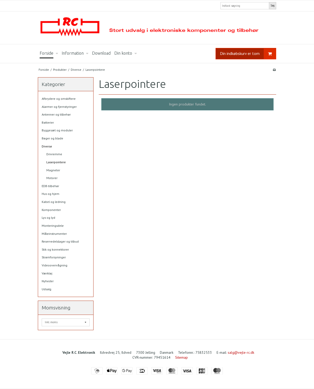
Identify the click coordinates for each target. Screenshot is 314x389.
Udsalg (46, 289)
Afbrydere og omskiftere (59, 99)
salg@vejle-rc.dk (241, 352)
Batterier (48, 122)
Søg (272, 5)
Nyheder (48, 281)
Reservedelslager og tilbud (60, 241)
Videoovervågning (54, 265)
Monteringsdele (53, 226)
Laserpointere (56, 162)
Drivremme (54, 154)
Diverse (47, 146)
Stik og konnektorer (55, 249)
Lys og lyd (48, 218)
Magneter (53, 170)
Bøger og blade (52, 138)
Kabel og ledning (54, 202)
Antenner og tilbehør (56, 114)
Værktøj (47, 273)
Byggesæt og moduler (57, 130)
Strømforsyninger (54, 257)
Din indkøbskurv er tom (248, 53)
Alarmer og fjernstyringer (59, 107)
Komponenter (51, 210)
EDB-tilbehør (50, 186)
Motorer (52, 178)
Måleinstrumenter (54, 234)
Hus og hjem (50, 194)
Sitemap (181, 357)
